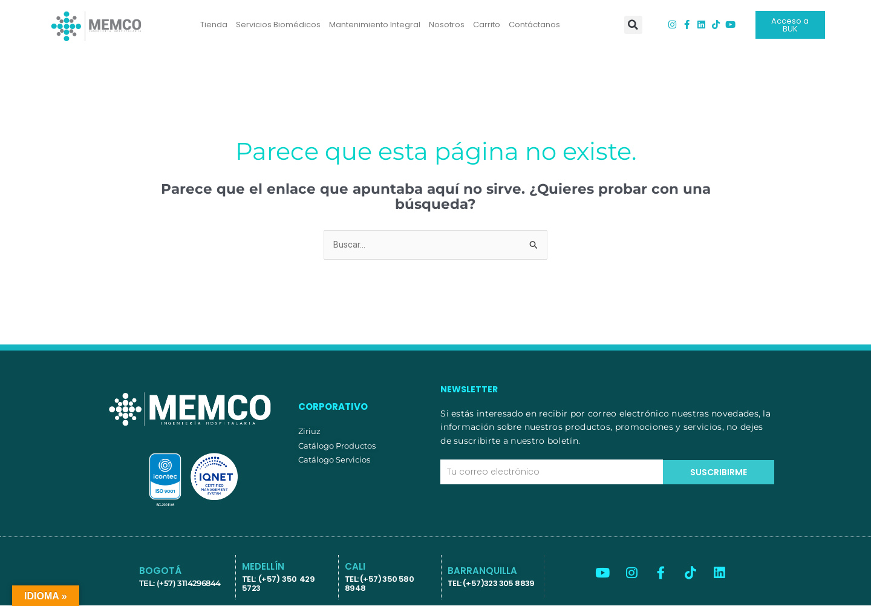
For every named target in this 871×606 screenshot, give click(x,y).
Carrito (486, 24)
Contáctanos (534, 24)
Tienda (213, 24)
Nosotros (447, 24)
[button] (633, 25)
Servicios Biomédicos (278, 24)
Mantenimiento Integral (374, 24)
